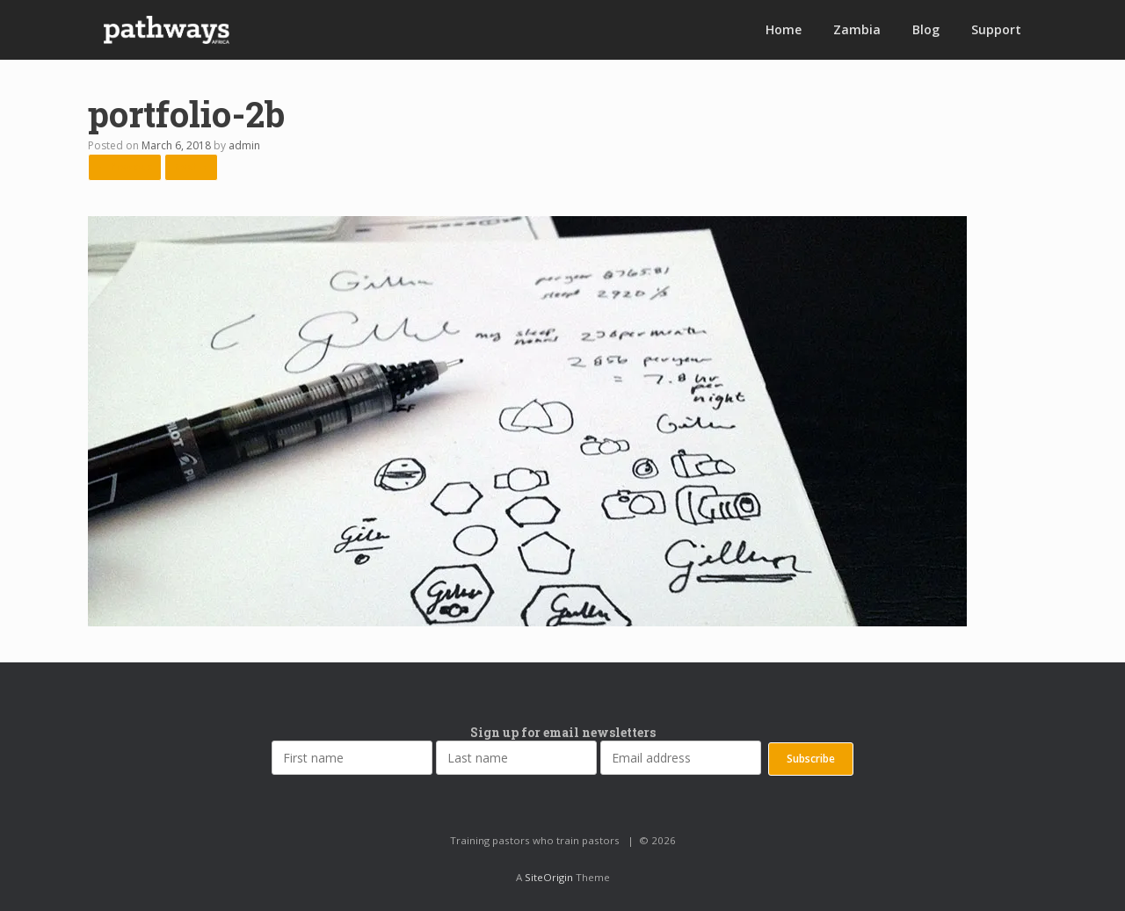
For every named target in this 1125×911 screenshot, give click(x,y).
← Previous (125, 166)
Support (996, 29)
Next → (191, 166)
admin (244, 145)
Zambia (857, 29)
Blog (926, 29)
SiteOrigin (549, 877)
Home (784, 29)
